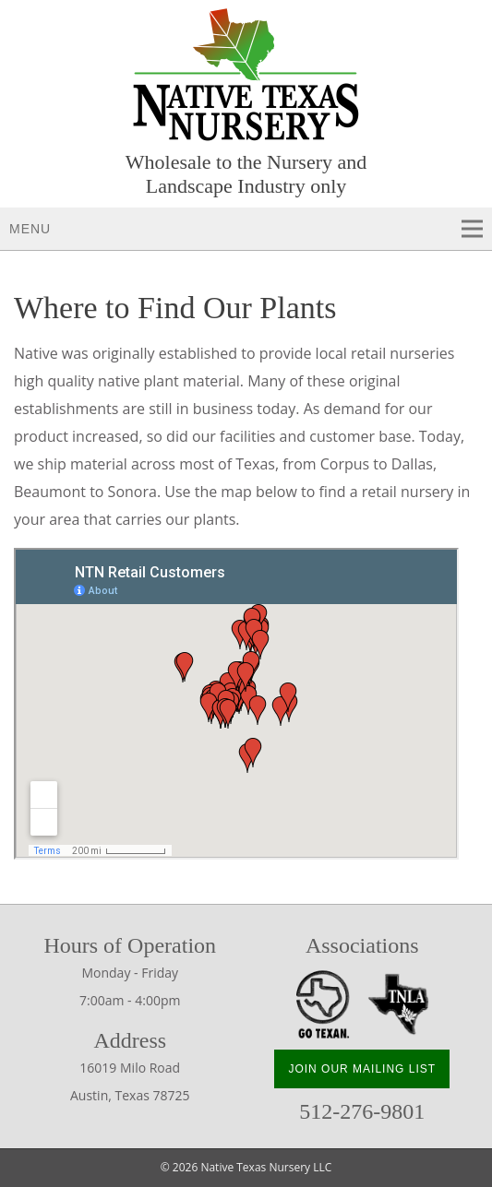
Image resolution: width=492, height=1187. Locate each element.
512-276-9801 (362, 1111)
